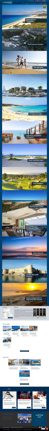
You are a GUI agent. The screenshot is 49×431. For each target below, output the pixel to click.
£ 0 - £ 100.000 (9, 315)
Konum (4, 314)
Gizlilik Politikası (6, 427)
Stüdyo (8, 309)
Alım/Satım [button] (33, 3)
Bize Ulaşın (44, 3)
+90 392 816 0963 (7, 429)
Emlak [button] (30, 3)
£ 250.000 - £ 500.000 (9, 316)
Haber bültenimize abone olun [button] (16, 427)
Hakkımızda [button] (40, 3)
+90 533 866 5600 (18, 429)
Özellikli (5, 313)
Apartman (4, 309)
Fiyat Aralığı (9, 314)
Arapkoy (4, 316)
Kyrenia (8, 312)
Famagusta (8, 313)
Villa (4, 310)
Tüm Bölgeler (8, 311)
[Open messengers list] (47, 429)
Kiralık (37, 3)
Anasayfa (23, 3)
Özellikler (5, 311)
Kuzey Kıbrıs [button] (27, 3)
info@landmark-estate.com (28, 429)
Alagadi (4, 315)
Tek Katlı (5, 312)
